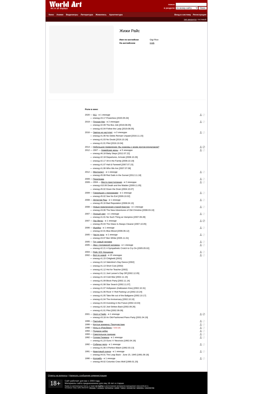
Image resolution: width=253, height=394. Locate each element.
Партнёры (98, 321)
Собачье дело (100, 344)
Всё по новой (99, 255)
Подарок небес (100, 331)
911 (95, 115)
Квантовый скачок (102, 351)
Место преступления (111, 182)
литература (131, 388)
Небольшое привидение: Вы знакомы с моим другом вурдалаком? (126, 147)
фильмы (92, 388)
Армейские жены (109, 150)
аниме (117, 388)
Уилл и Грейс (99, 314)
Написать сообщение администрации (88, 375)
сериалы (100, 388)
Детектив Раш (100, 200)
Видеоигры (72, 14)
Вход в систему (182, 14)
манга (123, 388)
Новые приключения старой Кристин (111, 207)
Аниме (59, 14)
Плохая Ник (99, 122)
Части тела (98, 234)
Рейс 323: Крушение (103, 252)
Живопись (101, 14)
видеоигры (109, 388)
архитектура (149, 388)
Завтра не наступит (102, 132)
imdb (152, 43)
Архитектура (115, 14)
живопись (140, 388)
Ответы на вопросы (57, 375)
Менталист (98, 172)
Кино (51, 14)
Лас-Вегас (98, 221)
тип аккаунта (190, 19)
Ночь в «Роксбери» (102, 327)
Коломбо (97, 358)
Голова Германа (101, 337)
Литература (87, 14)
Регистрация (199, 14)
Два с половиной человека (106, 245)
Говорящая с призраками (105, 193)
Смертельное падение (104, 334)
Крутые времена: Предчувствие (109, 324)
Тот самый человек (102, 242)
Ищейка (97, 227)
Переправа (98, 179)
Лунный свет (99, 214)
